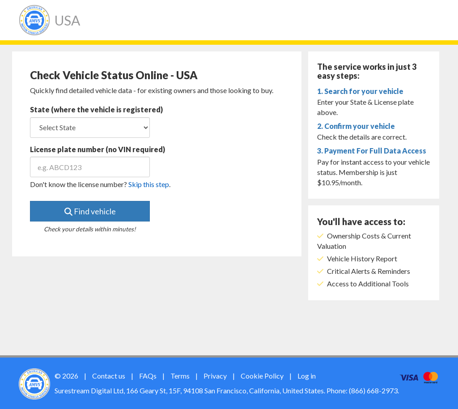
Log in (306, 375)
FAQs (148, 375)
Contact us (108, 375)
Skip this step (148, 184)
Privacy (215, 375)
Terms (180, 375)
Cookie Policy (262, 375)
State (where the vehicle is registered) (96, 109)
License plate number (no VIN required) (97, 149)
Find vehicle (90, 211)
